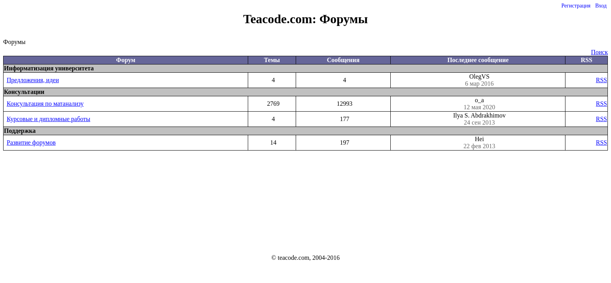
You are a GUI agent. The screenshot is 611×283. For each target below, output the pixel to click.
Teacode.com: (281, 19)
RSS (601, 80)
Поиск (599, 52)
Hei (479, 143)
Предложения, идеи (33, 80)
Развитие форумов (31, 142)
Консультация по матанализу (45, 103)
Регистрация (575, 6)
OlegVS (479, 80)
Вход (601, 6)
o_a (479, 104)
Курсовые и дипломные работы (48, 119)
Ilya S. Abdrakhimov (479, 119)
